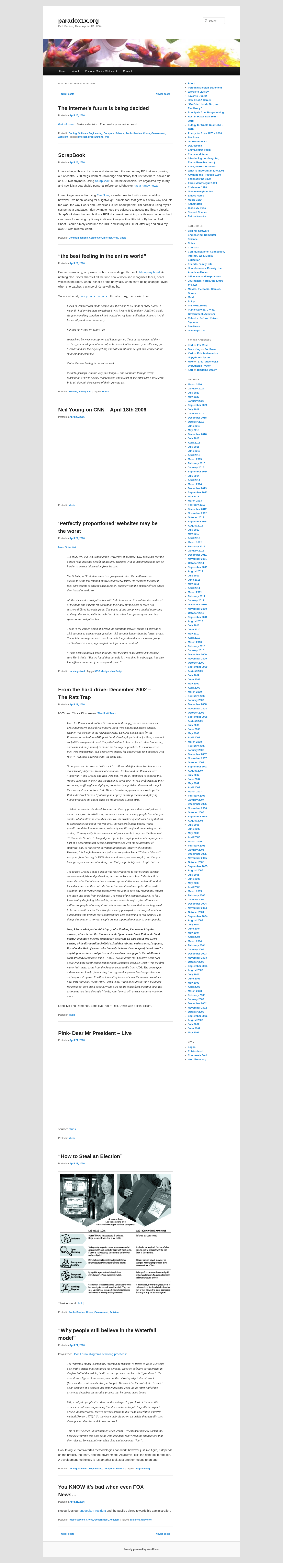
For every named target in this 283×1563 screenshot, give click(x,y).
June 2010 (194, 629)
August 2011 (195, 571)
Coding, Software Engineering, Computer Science (96, 133)
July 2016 (193, 438)
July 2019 (193, 409)
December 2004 (197, 903)
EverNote (103, 195)
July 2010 (193, 625)
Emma (105, 391)
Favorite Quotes (197, 95)
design (105, 671)
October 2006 (196, 812)
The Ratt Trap (106, 713)
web (107, 137)
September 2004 (198, 916)
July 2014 (193, 475)
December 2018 (197, 417)
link (80, 1303)
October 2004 (196, 912)
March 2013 (195, 500)
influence (135, 1519)
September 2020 (198, 405)
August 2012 (195, 525)
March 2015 (195, 459)
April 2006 (194, 837)
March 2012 (195, 542)
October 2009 (196, 662)
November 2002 (197, 1007)
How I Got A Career (199, 100)
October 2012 (196, 517)
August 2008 (195, 720)
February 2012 (196, 546)
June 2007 (194, 779)
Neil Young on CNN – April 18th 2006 (102, 410)
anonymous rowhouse (94, 296)
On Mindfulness (197, 141)
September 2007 (198, 766)
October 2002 (196, 1011)
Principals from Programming (206, 112)
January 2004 (196, 949)
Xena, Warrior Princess (202, 166)
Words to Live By (198, 91)
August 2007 (195, 770)
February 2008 (196, 745)
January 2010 (196, 650)
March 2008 (195, 741)
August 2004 (195, 920)
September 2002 (198, 1015)
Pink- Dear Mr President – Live (95, 1033)
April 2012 (194, 538)
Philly (191, 301)
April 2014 (194, 480)
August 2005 (195, 870)
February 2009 (196, 695)
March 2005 (195, 891)
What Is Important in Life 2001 (206, 170)
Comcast (193, 247)
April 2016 (194, 442)
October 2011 (196, 563)
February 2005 (196, 895)
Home (62, 71)
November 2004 (197, 907)
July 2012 (193, 529)
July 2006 (193, 824)
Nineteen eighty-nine (200, 191)
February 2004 (196, 945)
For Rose (193, 137)
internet (82, 137)
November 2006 (197, 808)
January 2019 (196, 413)
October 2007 (196, 762)
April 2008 (194, 737)
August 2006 (195, 820)
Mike (191, 361)
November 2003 (197, 957)
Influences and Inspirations (204, 276)
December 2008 (197, 704)
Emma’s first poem (199, 149)
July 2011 (193, 575)
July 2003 (193, 974)
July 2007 (193, 775)
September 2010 (198, 617)
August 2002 (195, 1020)
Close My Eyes (197, 208)
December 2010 (197, 604)
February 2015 (196, 463)
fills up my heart (149, 272)
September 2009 (198, 666)
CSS (97, 671)
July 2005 (193, 874)
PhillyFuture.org (198, 305)
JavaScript (116, 671)
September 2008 (198, 716)
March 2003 (195, 990)
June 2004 (194, 928)
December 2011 (197, 554)
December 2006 (197, 803)
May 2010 (193, 633)
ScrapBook (71, 155)
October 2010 (196, 612)
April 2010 (194, 637)
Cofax (191, 243)
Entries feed (195, 1051)
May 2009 (193, 683)
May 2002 (193, 1032)
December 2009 (197, 654)
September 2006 (198, 816)
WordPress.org (197, 1059)
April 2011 (194, 587)
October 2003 (196, 961)
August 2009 (195, 670)
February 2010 (196, 646)
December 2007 (197, 754)
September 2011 (198, 567)
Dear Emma (195, 145)
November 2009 (197, 658)
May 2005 (193, 883)
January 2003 (196, 999)
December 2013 (197, 488)
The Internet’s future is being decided (103, 108)
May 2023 (193, 396)
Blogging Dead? (207, 369)
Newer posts (164, 94)
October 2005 (196, 862)
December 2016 (197, 434)
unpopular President (92, 1510)
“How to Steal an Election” (90, 1156)
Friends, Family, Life (80, 391)
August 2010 (195, 621)
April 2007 (194, 787)
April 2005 (194, 887)
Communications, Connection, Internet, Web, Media (97, 237)
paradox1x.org (78, 20)
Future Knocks (197, 216)
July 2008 (193, 725)
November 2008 (197, 708)
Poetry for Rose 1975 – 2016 (205, 133)
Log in (192, 1047)
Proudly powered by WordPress (141, 1549)
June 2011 (194, 579)
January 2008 (196, 750)
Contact (127, 71)
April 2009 (194, 687)
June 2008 (194, 729)
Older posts (66, 94)
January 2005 (196, 899)
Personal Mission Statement (101, 71)
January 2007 (196, 799)
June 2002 (194, 1028)
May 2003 (193, 982)
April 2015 (194, 455)
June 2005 (194, 878)
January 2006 (196, 849)
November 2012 (197, 513)
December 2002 (197, 1003)
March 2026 (195, 384)
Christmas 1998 (197, 187)
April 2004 (194, 936)
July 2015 (193, 446)
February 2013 (196, 504)
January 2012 (196, 550)
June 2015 (194, 450)
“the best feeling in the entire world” (102, 256)
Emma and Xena (198, 154)
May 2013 (193, 496)
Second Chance (197, 212)
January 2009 (196, 700)
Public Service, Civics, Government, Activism (94, 1312)
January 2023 (196, 400)
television (146, 1519)
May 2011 (193, 583)
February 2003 (196, 995)
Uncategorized (77, 671)
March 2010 (195, 642)
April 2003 (194, 986)
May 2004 (193, 932)
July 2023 (193, 392)
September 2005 (198, 866)
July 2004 (193, 924)
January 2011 (196, 600)
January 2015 (196, 467)
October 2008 (196, 712)
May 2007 (193, 783)
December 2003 (197, 953)
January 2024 (196, 388)
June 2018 (194, 425)
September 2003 (198, 966)
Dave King (194, 349)
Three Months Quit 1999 (202, 183)
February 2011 (196, 596)
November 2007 (197, 758)
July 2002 (193, 1024)
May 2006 (193, 833)
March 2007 (195, 791)
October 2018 (196, 421)
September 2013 (198, 492)
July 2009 (193, 675)
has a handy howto (146, 185)
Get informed (66, 124)
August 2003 (195, 970)
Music (72, 505)
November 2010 (197, 608)
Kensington (195, 203)
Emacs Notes (196, 195)
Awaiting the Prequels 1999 (204, 174)
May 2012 (193, 533)
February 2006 (196, 845)
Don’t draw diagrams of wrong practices (100, 1354)
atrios (72, 1129)
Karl (190, 345)
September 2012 (198, 521)
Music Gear (195, 199)
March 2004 (195, 941)
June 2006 (194, 828)
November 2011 (197, 558)
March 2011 (195, 592)
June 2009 (194, 679)
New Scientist (67, 547)
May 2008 (193, 733)
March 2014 (195, 484)
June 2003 (194, 978)
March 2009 (195, 691)
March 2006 (195, 841)
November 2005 (197, 858)
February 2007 (196, 795)
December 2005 (197, 853)
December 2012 (197, 509)
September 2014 (198, 471)
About (75, 71)
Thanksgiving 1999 (199, 178)
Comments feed (197, 1055)
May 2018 (193, 430)
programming (95, 137)
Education (194, 259)
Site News (194, 326)
